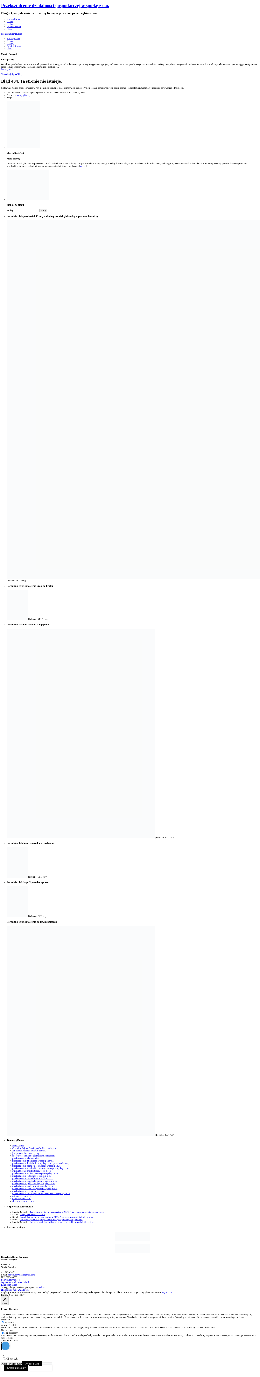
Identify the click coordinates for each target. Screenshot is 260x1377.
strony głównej (23, 95)
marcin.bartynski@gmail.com (21, 1275)
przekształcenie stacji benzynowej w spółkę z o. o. (34, 1188)
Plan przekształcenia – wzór (32, 1214)
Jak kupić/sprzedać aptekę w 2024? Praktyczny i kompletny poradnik (51, 1219)
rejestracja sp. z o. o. (21, 1196)
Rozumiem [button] (156, 1292)
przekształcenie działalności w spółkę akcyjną (32, 1161)
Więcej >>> (166, 1292)
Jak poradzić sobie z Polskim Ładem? (29, 1150)
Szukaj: (10, 210)
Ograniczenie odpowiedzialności (15, 1282)
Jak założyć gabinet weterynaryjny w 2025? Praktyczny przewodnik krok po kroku (67, 1212)
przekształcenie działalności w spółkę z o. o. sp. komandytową (40, 1163)
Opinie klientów (14, 26)
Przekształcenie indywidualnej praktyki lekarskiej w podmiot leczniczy (62, 1222)
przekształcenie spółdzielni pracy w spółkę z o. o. (34, 1181)
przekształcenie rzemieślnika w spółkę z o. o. (32, 1178)
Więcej (83, 166)
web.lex (42, 1287)
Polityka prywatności (10, 1280)
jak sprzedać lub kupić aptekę (25, 1153)
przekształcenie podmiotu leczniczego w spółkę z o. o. (36, 1166)
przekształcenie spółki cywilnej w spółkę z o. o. (33, 1183)
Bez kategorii (18, 1145)
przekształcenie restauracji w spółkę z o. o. (31, 1176)
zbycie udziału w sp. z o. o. (24, 1201)
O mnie (10, 21)
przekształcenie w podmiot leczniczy (28, 1191)
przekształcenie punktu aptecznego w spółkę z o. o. (35, 1173)
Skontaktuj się (7, 34)
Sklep (18, 34)
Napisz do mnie (9, 1290)
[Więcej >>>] (7, 69)
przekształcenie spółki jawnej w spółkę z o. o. (32, 1186)
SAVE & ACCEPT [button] (9, 1340)
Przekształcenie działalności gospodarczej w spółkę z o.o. (55, 5)
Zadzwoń (23, 1290)
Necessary (9, 1322)
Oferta (9, 29)
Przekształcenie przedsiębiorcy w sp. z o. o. (31, 1171)
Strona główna (13, 19)
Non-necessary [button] (7, 1330)
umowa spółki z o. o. (21, 1198)
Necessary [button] (5, 1319)
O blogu (10, 24)
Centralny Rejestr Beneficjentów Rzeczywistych (34, 1148)
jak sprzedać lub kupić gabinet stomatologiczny (33, 1156)
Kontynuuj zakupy (16, 1367)
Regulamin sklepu (9, 1285)
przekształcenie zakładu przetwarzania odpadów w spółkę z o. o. (41, 1193)
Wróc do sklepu (32, 1364)
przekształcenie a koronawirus (25, 1158)
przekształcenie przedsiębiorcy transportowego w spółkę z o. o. (40, 1168)
